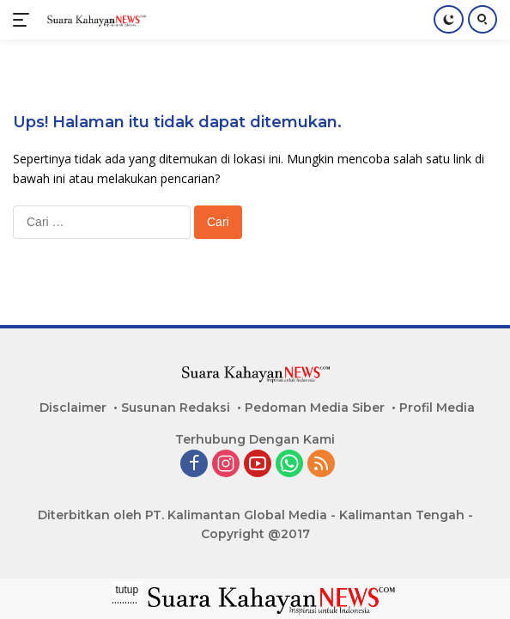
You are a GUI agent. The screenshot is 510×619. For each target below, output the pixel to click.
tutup (127, 590)
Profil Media (437, 407)
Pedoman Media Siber (315, 407)
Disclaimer (72, 407)
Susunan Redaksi (175, 407)
